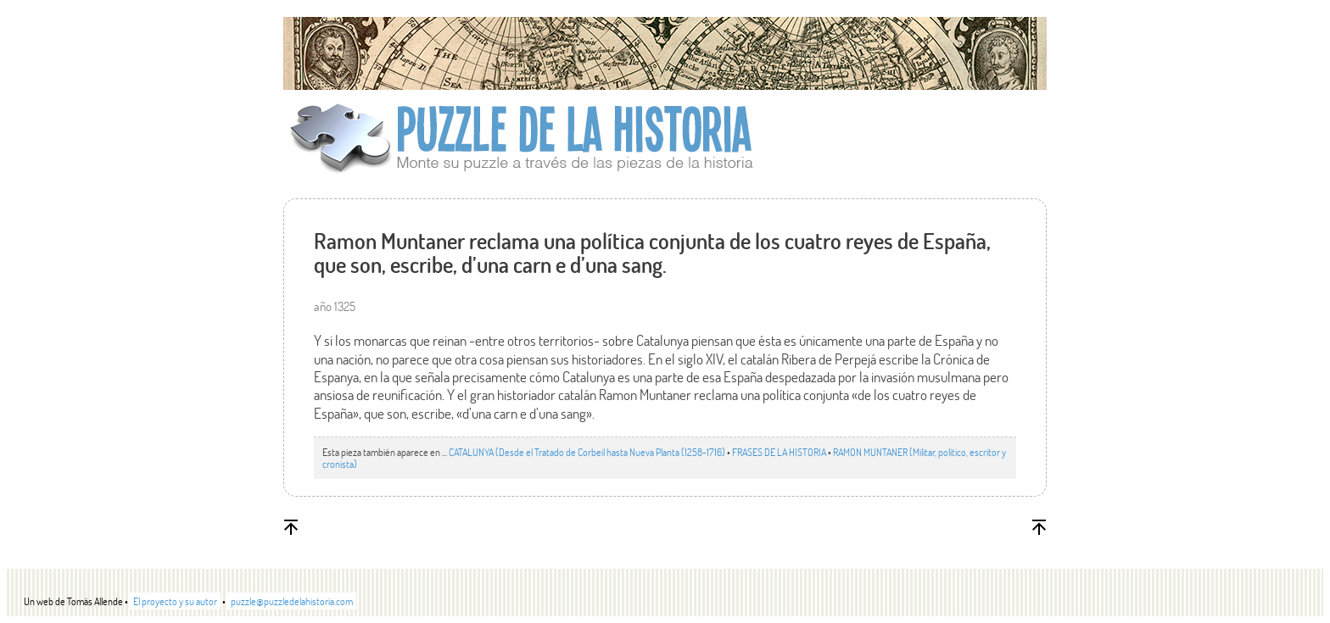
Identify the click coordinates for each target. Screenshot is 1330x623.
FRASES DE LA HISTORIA (779, 452)
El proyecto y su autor (175, 601)
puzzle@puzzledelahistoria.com (292, 601)
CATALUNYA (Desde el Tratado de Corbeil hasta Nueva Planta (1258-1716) (587, 452)
